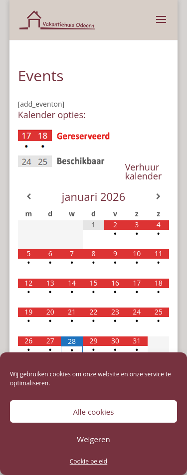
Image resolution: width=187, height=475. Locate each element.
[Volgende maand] (158, 196)
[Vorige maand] (28, 196)
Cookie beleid (88, 461)
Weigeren (93, 439)
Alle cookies (93, 412)
